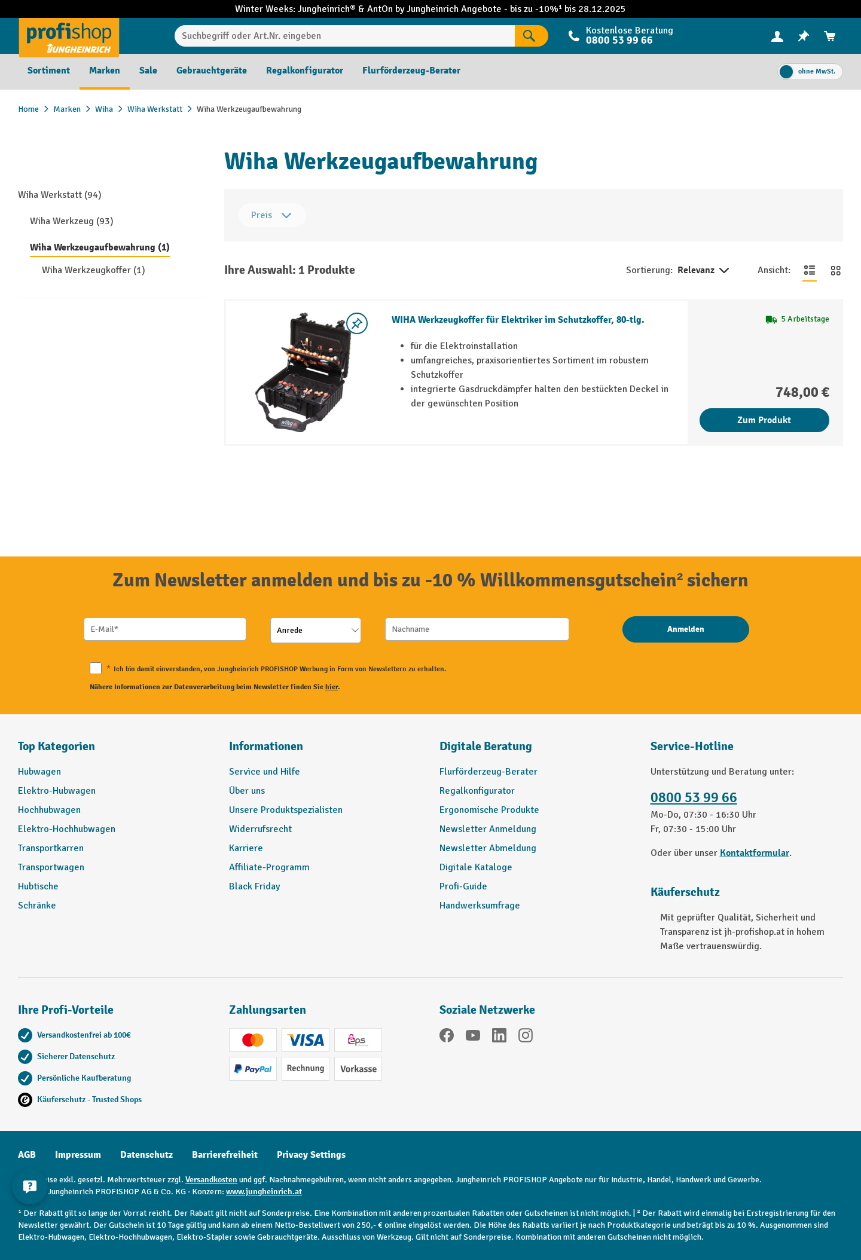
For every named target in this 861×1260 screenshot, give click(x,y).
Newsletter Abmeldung (487, 848)
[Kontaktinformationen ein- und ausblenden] (30, 1186)
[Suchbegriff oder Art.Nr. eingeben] (345, 36)
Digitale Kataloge (475, 867)
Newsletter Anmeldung (487, 829)
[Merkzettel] (803, 36)
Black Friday (254, 886)
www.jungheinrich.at (264, 1191)
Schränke (37, 906)
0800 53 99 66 (619, 40)
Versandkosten (211, 1180)
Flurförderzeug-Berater (488, 772)
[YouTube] (473, 1037)
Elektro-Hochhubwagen (66, 829)
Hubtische (38, 886)
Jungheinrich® (328, 9)
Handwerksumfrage (479, 906)
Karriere (246, 848)
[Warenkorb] (830, 36)
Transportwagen (51, 867)
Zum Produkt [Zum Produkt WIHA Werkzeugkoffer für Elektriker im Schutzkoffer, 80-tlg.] (764, 420)
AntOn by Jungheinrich (414, 9)
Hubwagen (39, 772)
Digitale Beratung (485, 746)
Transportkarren (51, 848)
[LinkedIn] (499, 1037)
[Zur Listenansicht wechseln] (809, 270)
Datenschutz (146, 1155)
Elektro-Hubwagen (57, 791)
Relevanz (704, 271)
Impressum (78, 1155)
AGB (27, 1155)
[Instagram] (525, 1037)
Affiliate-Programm (269, 867)
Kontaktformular (754, 853)
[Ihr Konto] (777, 36)
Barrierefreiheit (225, 1155)
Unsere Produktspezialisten (286, 810)
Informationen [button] (266, 746)
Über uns (247, 791)
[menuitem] (777, 36)
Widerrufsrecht (260, 829)
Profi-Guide (463, 886)
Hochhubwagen (49, 810)
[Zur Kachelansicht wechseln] (836, 270)
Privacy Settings (311, 1155)
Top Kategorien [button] (56, 746)
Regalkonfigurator (477, 791)
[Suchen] (531, 36)
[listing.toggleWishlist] (357, 323)
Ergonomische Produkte (489, 810)
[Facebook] (446, 1037)
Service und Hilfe (264, 772)
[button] (536, 751)
